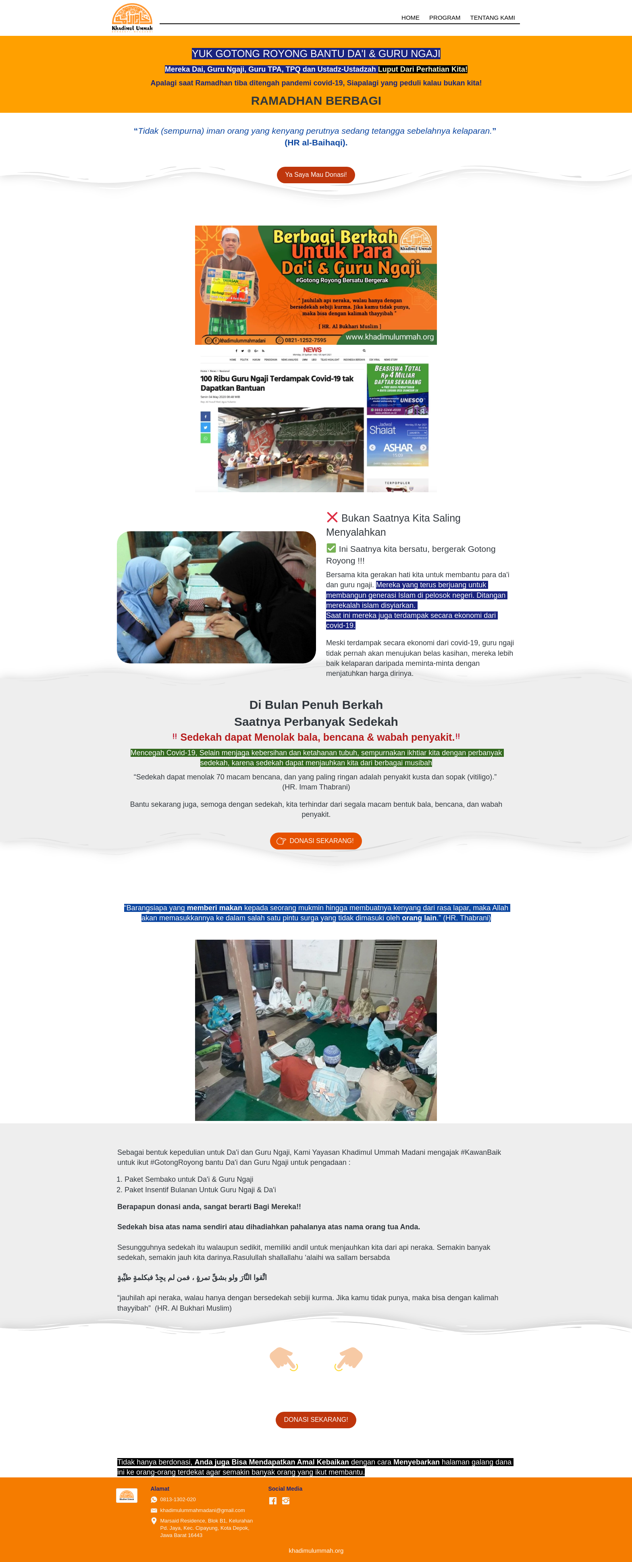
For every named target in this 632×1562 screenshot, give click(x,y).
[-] (273, 1501)
